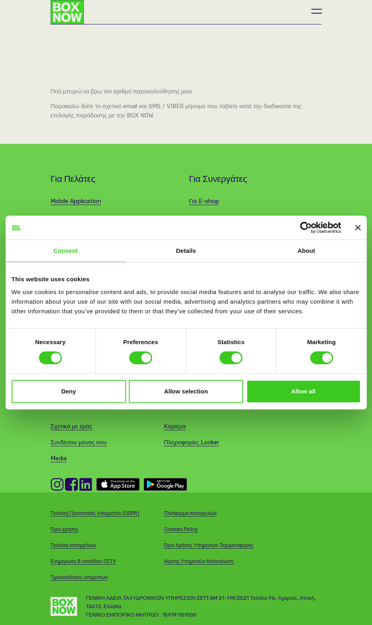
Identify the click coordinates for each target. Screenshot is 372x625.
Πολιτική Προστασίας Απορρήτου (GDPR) (95, 513)
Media (59, 458)
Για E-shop (204, 201)
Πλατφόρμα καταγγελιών (190, 513)
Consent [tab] (65, 250)
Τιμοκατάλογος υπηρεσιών (79, 577)
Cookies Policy (181, 529)
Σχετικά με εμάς (71, 426)
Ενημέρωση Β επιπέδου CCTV (83, 561)
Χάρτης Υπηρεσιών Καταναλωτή (199, 561)
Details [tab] (186, 250)
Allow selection (186, 391)
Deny (68, 391)
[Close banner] (358, 227)
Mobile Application (76, 201)
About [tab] (306, 250)
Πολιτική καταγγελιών (73, 545)
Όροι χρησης (64, 529)
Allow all (303, 391)
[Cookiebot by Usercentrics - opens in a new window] (306, 228)
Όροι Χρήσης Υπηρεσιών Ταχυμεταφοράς (209, 545)
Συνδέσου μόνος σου (79, 442)
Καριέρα (175, 426)
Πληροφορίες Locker (191, 442)
